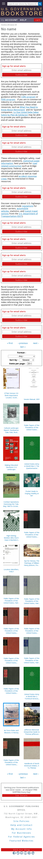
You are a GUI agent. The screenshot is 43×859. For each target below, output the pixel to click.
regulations (27, 206)
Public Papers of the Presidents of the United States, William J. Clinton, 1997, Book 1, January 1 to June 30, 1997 (11, 691)
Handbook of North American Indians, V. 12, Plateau (31, 765)
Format (21, 352)
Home (3, 25)
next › (36, 343)
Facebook (14, 852)
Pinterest (29, 852)
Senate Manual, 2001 (32, 399)
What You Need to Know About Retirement (19, 108)
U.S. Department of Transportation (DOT (19, 215)
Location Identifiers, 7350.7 (11, 570)
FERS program (8, 99)
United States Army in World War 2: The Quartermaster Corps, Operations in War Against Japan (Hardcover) (32, 466)
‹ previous (23, 343)
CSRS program (28, 96)
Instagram (21, 852)
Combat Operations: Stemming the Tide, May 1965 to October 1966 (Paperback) (11, 504)
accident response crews (19, 177)
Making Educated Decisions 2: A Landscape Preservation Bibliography (11, 467)
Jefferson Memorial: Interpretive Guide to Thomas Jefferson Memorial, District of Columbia (32, 732)
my (9, 20)
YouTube (25, 852)
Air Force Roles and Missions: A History (11, 731)
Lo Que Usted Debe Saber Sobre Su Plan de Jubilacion (20, 113)
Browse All (12, 25)
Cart (38, 20)
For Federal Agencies (21, 836)
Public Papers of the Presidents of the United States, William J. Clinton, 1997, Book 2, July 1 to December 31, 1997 (31, 534)
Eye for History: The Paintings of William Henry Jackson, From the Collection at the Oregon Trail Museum (32, 563)
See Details (21, 795)
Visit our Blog (21, 849)
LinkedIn (33, 852)
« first (10, 343)
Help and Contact (21, 825)
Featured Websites (21, 840)
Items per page (17, 363)
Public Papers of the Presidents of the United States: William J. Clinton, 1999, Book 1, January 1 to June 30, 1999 (31, 427)
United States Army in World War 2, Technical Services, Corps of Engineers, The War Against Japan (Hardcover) (31, 696)
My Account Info (21, 829)
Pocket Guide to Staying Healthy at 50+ (32, 493)
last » (22, 346)
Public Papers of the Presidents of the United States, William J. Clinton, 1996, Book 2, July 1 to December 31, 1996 (11, 762)
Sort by (14, 360)
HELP (23, 20)
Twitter (18, 852)
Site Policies (21, 821)
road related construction (19, 164)
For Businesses (21, 832)
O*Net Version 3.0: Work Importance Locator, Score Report (11, 395)
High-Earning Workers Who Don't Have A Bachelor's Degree (11, 538)
